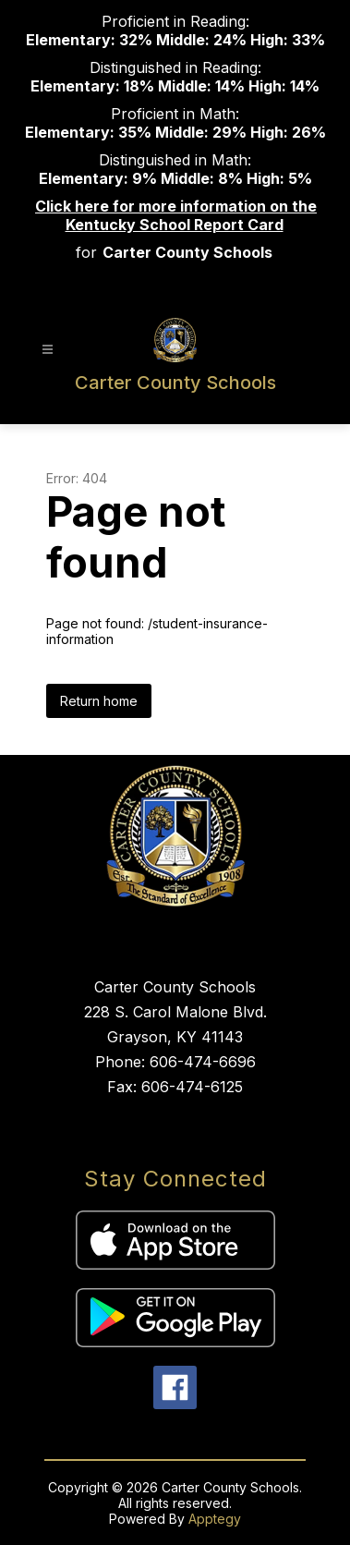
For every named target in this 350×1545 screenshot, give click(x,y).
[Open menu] (47, 349)
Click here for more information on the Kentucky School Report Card (176, 215)
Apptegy (214, 1519)
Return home (99, 701)
